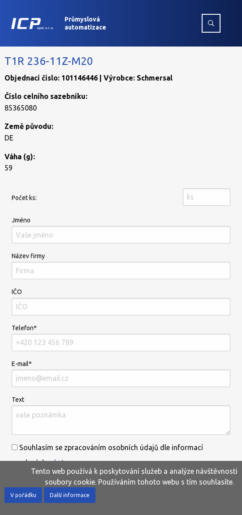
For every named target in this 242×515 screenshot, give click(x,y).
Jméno (121, 230)
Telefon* (121, 337)
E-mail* (121, 373)
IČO (121, 301)
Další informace (70, 495)
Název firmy (121, 265)
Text (121, 415)
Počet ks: (24, 197)
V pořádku (23, 495)
